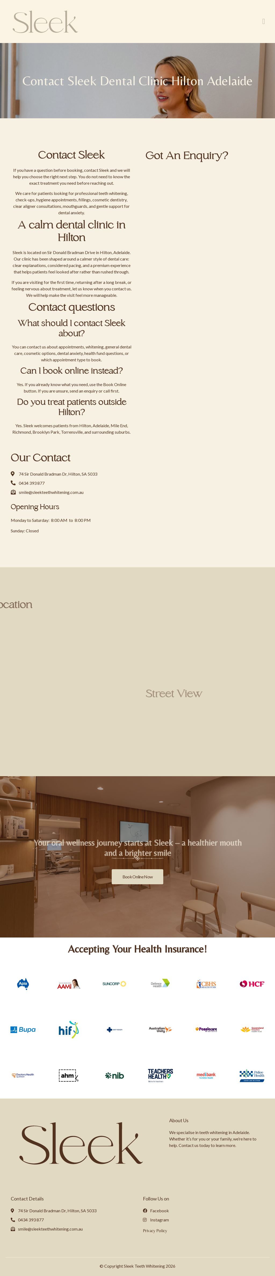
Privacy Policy (155, 1230)
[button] (263, 21)
